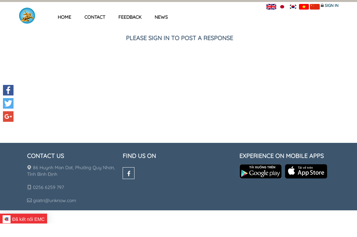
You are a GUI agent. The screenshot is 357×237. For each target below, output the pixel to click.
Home (64, 17)
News (161, 17)
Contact (94, 17)
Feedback (129, 17)
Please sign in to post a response (179, 38)
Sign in (332, 5)
